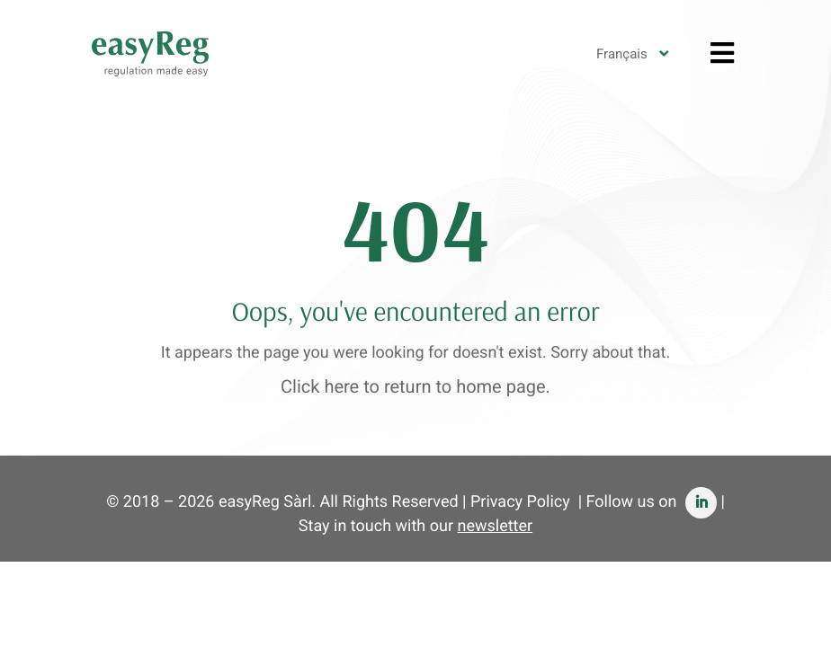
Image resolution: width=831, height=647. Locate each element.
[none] (632, 54)
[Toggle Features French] (721, 53)
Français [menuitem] (622, 54)
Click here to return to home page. (415, 386)
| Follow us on (647, 501)
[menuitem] (632, 54)
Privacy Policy (520, 501)
